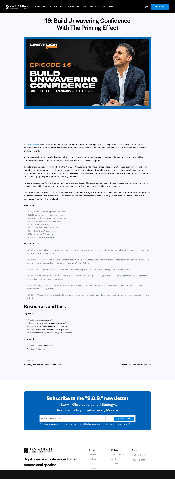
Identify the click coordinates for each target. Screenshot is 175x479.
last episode (34, 144)
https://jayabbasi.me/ (44, 320)
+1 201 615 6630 (139, 460)
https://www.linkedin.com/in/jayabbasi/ (51, 323)
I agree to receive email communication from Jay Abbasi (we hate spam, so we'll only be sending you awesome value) (86, 424)
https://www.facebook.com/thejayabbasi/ (54, 329)
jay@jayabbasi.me (140, 455)
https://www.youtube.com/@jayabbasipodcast (55, 332)
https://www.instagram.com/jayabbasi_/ (54, 326)
